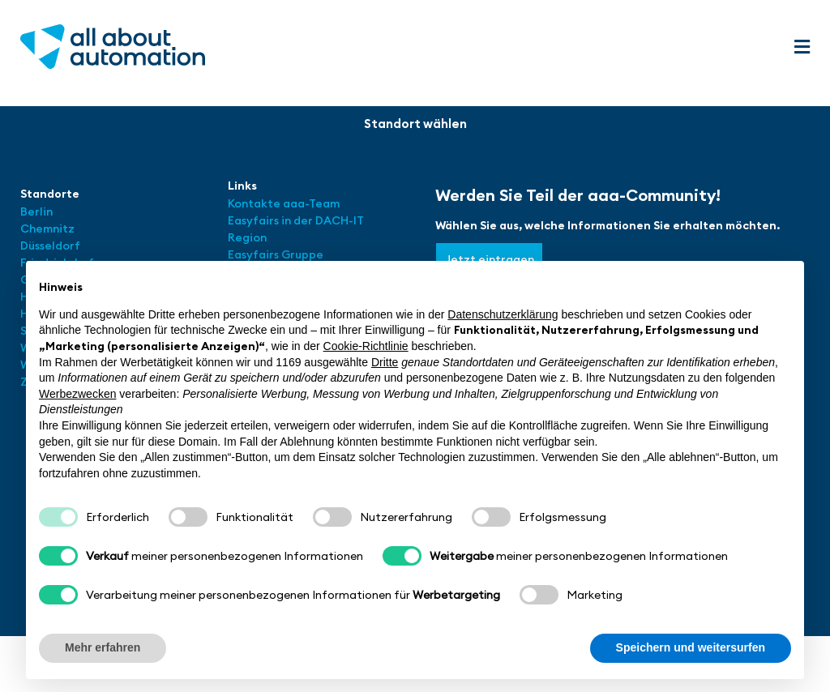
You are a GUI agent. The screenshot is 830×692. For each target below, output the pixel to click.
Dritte (384, 362)
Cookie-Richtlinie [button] (366, 346)
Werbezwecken (77, 393)
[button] (801, 47)
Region (247, 237)
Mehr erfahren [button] (102, 647)
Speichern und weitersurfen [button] (690, 647)
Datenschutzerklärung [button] (502, 314)
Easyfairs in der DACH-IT (296, 220)
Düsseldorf (51, 245)
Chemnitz (47, 228)
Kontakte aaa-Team (284, 203)
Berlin (36, 211)
